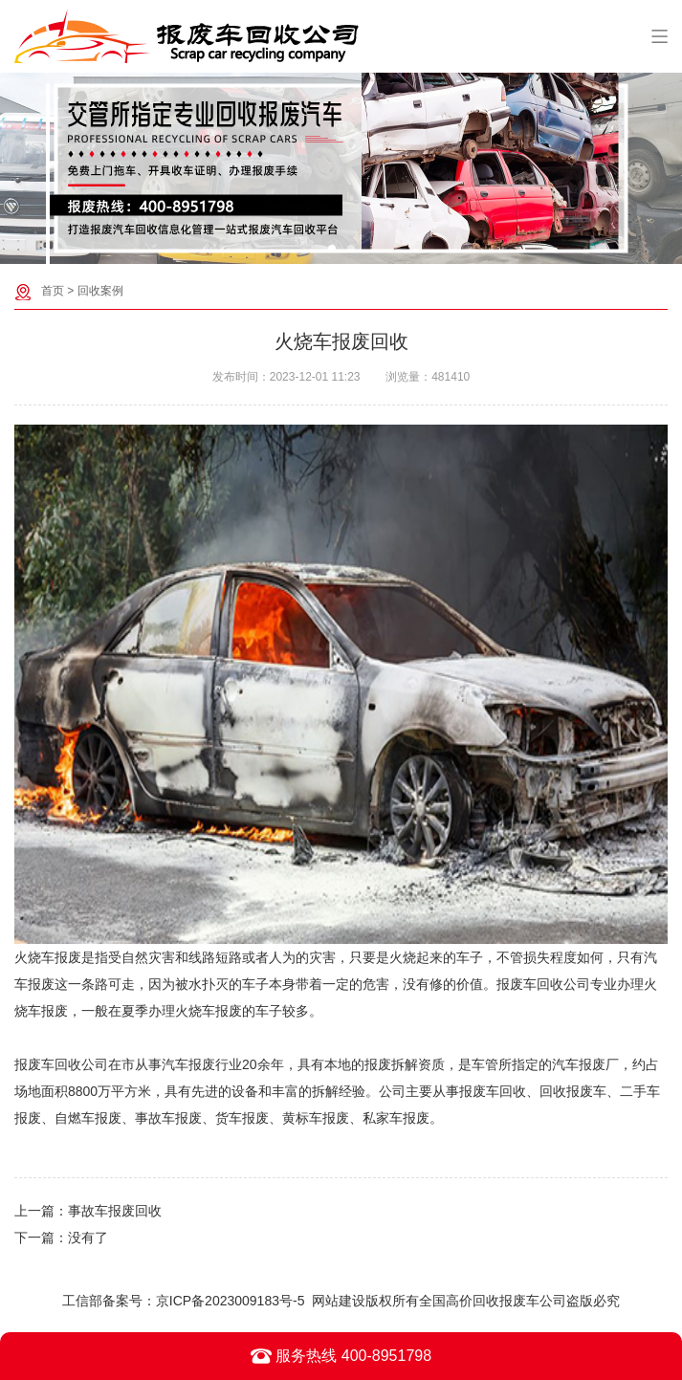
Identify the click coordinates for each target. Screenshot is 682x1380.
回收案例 (100, 290)
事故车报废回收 (115, 1210)
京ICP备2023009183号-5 (230, 1300)
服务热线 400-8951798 (341, 1356)
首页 (52, 290)
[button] (332, 248)
